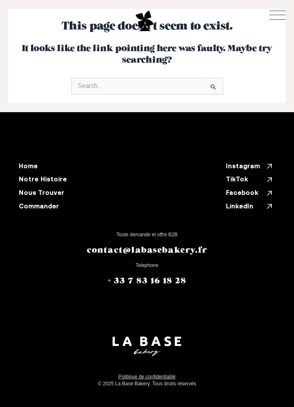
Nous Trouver (41, 192)
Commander (39, 206)
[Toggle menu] (277, 15)
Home (28, 166)
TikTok (249, 180)
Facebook (249, 193)
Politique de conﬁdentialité (147, 377)
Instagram (249, 166)
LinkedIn (249, 206)
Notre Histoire (43, 179)
